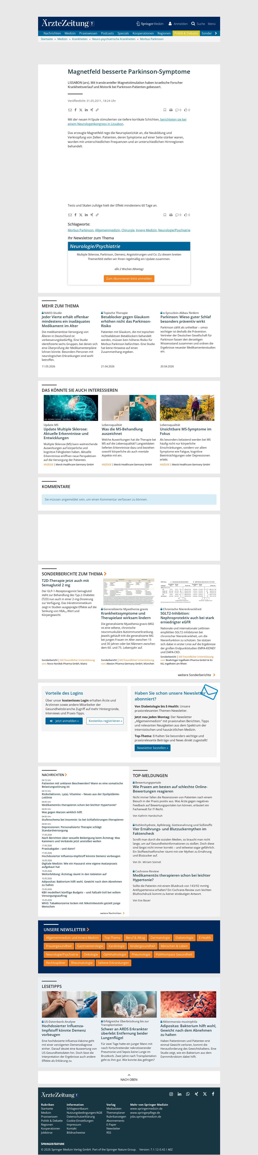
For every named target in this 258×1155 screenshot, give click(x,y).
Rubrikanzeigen (116, 1117)
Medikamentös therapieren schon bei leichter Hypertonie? (79, 805)
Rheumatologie (82, 963)
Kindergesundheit (142, 946)
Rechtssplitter (56, 963)
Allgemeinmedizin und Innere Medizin (72, 938)
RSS (108, 1133)
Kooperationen (143, 33)
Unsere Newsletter (64, 930)
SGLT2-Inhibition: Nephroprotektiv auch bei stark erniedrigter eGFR (187, 618)
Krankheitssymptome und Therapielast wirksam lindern (126, 616)
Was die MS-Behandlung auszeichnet (122, 431)
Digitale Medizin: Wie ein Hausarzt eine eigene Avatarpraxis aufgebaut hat (79, 865)
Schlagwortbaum (77, 1109)
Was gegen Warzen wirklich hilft (62, 812)
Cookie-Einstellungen (80, 1121)
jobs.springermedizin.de (145, 1117)
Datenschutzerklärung (81, 1117)
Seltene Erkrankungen (113, 963)
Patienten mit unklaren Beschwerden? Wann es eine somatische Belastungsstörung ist (82, 785)
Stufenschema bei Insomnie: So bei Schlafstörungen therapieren (83, 820)
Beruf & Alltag (135, 938)
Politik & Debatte (186, 33)
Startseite (47, 1109)
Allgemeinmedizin (107, 230)
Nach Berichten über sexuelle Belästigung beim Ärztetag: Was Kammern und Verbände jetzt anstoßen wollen (81, 839)
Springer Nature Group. (121, 1150)
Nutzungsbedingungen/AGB (84, 1113)
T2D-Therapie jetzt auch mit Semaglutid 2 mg (65, 583)
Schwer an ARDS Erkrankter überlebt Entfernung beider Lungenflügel (124, 1034)
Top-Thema (112, 938)
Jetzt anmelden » (64, 721)
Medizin (70, 33)
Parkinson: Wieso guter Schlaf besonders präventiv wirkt (185, 319)
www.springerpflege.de (145, 1113)
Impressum (74, 1125)
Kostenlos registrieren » (105, 721)
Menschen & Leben (174, 946)
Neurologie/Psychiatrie (174, 230)
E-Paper (111, 1125)
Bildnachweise (76, 1133)
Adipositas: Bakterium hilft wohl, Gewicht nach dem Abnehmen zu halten (82, 883)
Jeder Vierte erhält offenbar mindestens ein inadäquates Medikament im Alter (66, 322)
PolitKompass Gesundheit (174, 955)
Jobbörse (46, 1133)
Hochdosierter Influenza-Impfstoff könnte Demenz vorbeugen (81, 856)
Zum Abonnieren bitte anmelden (129, 279)
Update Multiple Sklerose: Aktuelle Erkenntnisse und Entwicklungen (66, 434)
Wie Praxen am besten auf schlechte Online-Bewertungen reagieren (170, 789)
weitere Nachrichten (112, 913)
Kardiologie (117, 946)
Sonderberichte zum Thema (72, 574)
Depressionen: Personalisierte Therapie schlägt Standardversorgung (72, 829)
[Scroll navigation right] (216, 33)
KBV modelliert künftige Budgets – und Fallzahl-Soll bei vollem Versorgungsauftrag (81, 894)
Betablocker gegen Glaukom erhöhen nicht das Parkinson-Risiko (126, 322)
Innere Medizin (146, 230)
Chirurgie (127, 230)
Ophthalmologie (114, 955)
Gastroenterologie (90, 946)
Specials (123, 33)
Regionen (164, 33)
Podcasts (107, 33)
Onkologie (91, 955)
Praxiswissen (88, 33)
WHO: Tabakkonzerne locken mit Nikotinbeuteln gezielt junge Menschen (81, 905)
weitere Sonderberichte (197, 675)
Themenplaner (115, 1113)
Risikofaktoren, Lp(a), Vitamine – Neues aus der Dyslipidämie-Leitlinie (81, 796)
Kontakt (72, 1129)
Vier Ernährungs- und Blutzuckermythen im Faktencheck (169, 831)
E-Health (205, 938)
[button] (211, 24)
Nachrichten (52, 33)
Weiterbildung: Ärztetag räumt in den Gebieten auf (74, 874)
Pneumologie (141, 955)
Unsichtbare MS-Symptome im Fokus (185, 431)
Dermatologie (160, 938)
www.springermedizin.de (146, 1109)
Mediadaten (113, 1109)
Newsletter (113, 1129)
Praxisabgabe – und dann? (58, 849)
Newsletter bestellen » (152, 748)
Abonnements (115, 1121)
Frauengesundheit (59, 946)
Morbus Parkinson (81, 230)
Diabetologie (184, 938)
